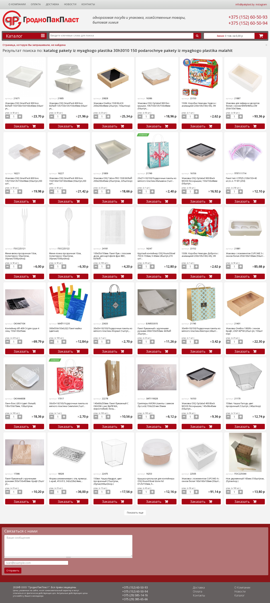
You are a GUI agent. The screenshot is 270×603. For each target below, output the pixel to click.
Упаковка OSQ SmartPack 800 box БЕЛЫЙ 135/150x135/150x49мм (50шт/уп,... (68, 106)
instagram (261, 4)
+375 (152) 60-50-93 (248, 17)
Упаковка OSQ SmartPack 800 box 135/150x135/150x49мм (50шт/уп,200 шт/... (23, 180)
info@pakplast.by (245, 4)
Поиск (197, 36)
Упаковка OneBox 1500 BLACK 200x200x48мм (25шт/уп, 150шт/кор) (112, 104)
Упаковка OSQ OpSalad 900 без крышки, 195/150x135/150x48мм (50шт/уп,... (154, 106)
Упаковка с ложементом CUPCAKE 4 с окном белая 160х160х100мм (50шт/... (201, 478)
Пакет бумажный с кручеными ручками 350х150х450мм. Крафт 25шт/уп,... (24, 480)
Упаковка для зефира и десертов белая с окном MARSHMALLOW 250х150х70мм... (242, 106)
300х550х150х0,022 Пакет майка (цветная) (65, 329)
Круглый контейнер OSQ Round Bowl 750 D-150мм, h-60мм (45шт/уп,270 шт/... (156, 255)
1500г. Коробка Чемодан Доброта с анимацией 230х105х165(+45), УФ (200, 254)
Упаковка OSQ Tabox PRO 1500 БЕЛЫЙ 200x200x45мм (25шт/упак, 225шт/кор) (113, 179)
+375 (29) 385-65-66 (135, 597)
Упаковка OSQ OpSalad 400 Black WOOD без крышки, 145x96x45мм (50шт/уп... (199, 405)
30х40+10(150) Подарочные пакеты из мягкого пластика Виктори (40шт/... (201, 329)
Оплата (36, 4)
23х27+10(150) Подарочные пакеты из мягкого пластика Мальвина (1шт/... (157, 179)
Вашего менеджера (34, 594)
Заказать (21, 126)
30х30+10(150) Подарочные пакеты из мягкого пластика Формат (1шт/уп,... (113, 329)
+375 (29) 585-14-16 (135, 594)
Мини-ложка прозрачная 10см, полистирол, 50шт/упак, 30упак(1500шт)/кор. (65, 255)
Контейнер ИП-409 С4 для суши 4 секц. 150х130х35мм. (22, 329)
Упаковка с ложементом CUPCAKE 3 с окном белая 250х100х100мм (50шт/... (245, 254)
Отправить (12, 568)
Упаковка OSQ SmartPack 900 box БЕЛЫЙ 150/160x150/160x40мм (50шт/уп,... (24, 106)
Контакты (88, 4)
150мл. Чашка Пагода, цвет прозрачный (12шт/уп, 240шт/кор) (243, 403)
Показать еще (135, 510)
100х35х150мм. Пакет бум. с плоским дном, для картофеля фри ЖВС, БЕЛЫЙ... (112, 255)
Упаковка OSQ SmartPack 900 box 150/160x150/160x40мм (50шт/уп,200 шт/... (67, 180)
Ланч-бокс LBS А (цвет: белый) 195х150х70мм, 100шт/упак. (20, 403)
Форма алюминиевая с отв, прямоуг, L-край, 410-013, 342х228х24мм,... (68, 478)
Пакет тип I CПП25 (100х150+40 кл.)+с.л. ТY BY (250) (241, 179)
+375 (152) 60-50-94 (248, 23)
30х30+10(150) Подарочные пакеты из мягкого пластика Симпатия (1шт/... (68, 403)
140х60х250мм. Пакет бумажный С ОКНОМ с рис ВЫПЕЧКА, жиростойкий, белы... (111, 405)
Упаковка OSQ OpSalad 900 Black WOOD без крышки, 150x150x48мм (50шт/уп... (199, 180)
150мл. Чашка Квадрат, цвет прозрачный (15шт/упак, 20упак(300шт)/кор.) (108, 480)
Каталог (240, 594)
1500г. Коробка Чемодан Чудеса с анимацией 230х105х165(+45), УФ (199, 104)
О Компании (17, 4)
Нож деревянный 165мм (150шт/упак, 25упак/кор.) (245, 478)
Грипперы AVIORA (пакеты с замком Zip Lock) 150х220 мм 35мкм (156, 403)
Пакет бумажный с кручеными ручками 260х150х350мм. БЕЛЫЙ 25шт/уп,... (154, 330)
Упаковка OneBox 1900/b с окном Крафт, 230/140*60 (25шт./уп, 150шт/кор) (244, 330)
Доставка (52, 4)
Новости (70, 4)
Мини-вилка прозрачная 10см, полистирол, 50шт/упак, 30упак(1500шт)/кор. (21, 255)
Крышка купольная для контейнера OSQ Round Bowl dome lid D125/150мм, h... (156, 480)
